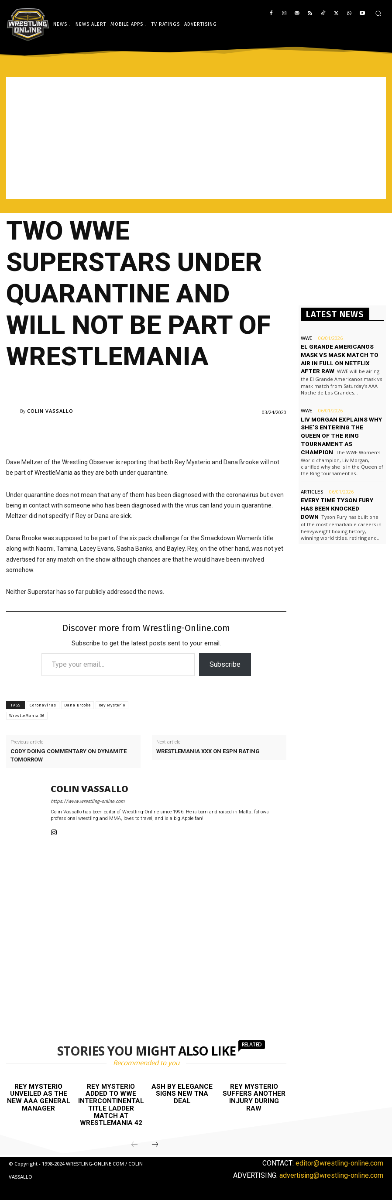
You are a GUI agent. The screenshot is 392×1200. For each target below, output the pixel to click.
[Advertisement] (196, 138)
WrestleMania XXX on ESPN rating (208, 751)
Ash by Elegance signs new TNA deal (182, 1094)
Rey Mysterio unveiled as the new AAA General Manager (38, 1097)
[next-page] (155, 1144)
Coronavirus (43, 705)
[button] (378, 13)
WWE (306, 338)
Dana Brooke (77, 705)
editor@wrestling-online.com (339, 1163)
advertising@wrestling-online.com (331, 1174)
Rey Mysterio (112, 705)
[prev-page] (134, 1144)
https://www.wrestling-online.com (87, 801)
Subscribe (225, 664)
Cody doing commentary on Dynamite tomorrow (68, 755)
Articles (311, 481)
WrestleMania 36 (27, 715)
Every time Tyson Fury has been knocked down (336, 498)
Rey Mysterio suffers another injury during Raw (254, 1097)
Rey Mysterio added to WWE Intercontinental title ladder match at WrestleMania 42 (111, 1105)
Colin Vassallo (50, 410)
